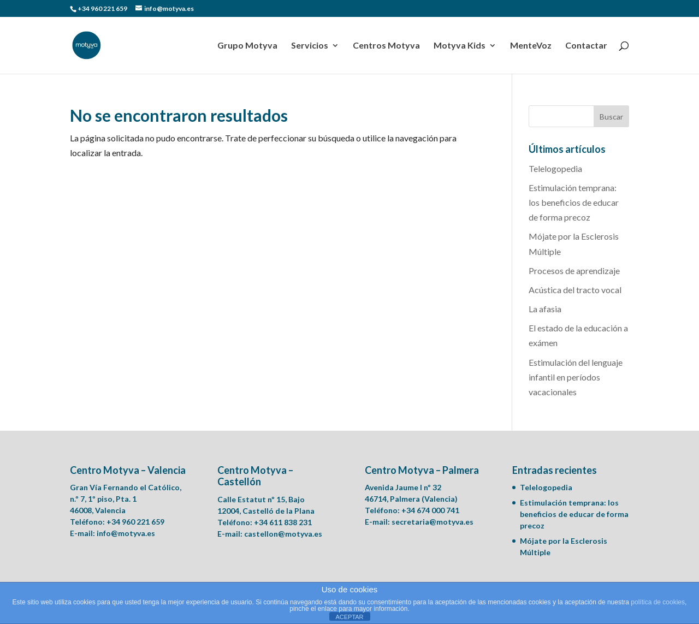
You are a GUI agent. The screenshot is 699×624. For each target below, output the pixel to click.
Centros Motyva (386, 45)
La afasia (545, 309)
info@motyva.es (126, 533)
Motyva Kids (459, 45)
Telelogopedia (555, 168)
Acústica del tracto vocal (575, 289)
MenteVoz (531, 45)
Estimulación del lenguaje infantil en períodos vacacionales (576, 377)
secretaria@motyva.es (432, 521)
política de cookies (658, 602)
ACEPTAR (349, 617)
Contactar (586, 45)
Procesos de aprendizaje (574, 270)
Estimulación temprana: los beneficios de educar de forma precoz (574, 202)
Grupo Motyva (247, 45)
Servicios (309, 45)
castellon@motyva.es (283, 533)
